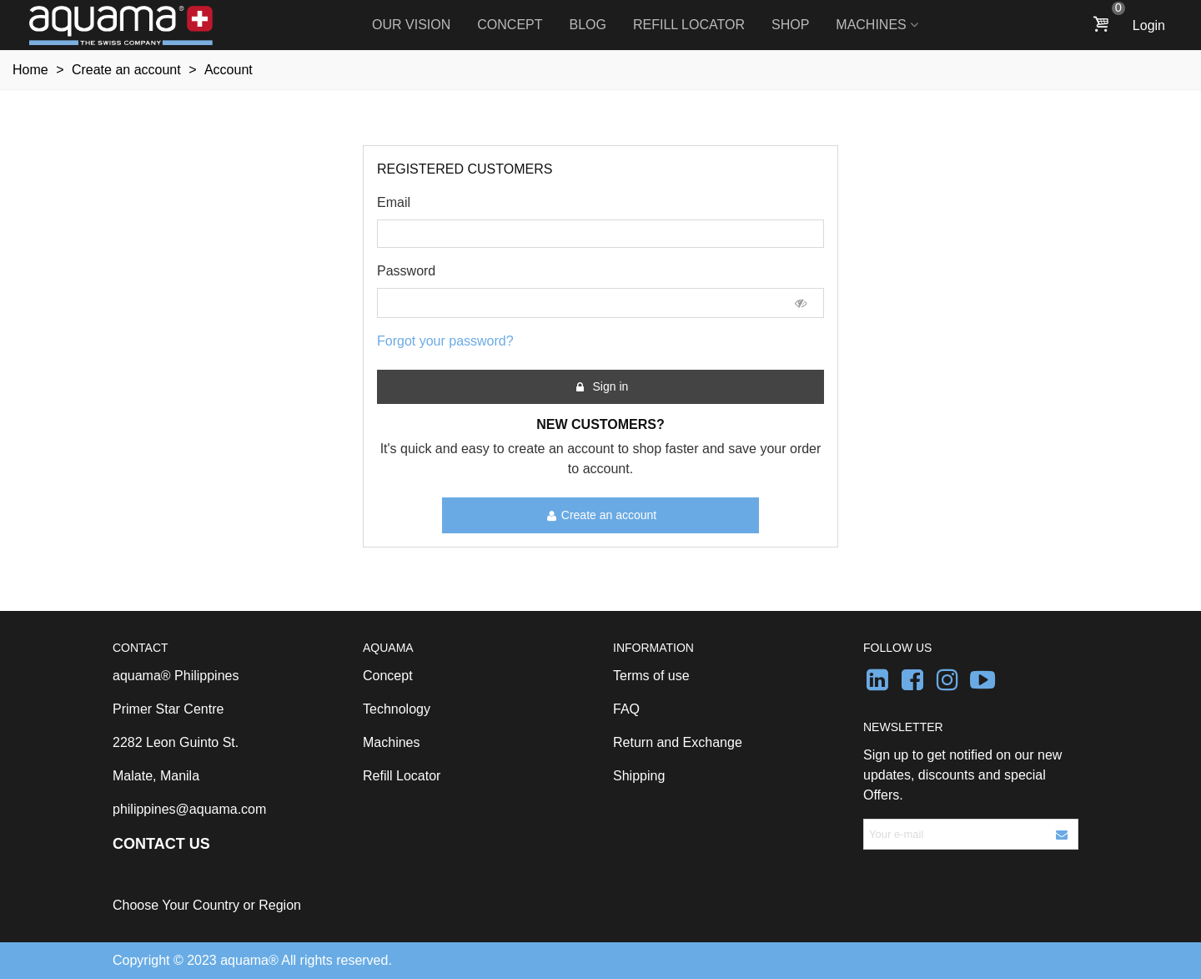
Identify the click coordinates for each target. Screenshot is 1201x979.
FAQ (626, 709)
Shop (790, 25)
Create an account (601, 515)
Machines (871, 25)
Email (393, 202)
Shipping (639, 776)
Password (406, 271)
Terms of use (651, 676)
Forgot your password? (445, 341)
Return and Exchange (677, 742)
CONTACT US (161, 843)
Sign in (602, 387)
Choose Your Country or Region (207, 905)
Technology (396, 709)
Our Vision (411, 25)
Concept (509, 25)
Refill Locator (689, 25)
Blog (588, 25)
